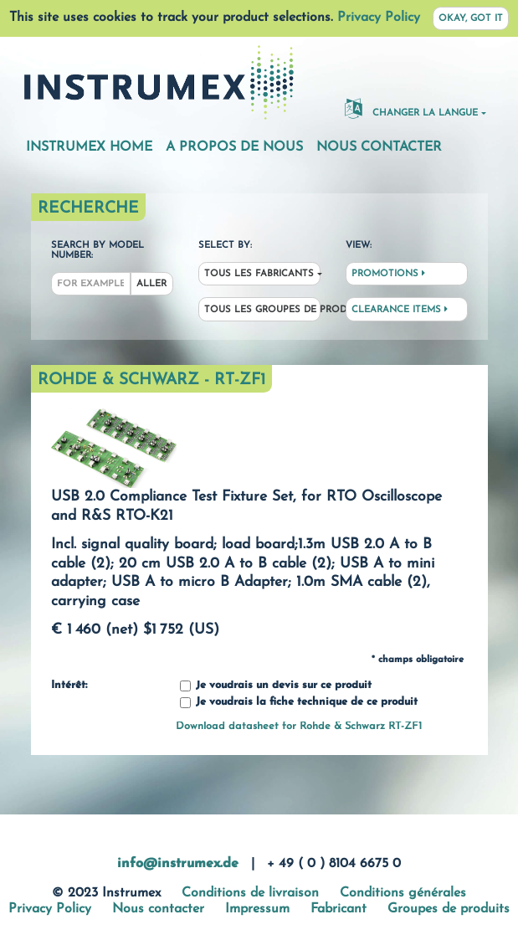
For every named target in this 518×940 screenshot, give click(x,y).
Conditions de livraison (250, 893)
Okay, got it (471, 18)
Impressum (257, 909)
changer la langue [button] (411, 108)
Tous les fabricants (259, 274)
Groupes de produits (448, 909)
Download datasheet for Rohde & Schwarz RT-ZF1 (299, 726)
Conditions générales (403, 893)
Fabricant (338, 909)
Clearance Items (399, 310)
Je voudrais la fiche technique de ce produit (299, 702)
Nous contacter (379, 147)
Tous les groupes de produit (262, 310)
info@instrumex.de (177, 864)
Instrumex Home (89, 147)
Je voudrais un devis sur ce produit (276, 686)
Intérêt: (69, 686)
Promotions (388, 274)
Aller (151, 284)
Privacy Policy (378, 17)
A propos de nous (234, 147)
